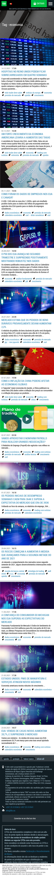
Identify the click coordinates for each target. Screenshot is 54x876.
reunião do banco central (14, 571)
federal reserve (30, 760)
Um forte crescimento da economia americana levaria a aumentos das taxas (25, 135)
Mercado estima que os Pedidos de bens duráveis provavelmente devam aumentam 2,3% (26, 323)
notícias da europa (33, 92)
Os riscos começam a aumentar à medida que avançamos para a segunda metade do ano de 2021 (26, 555)
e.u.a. (12, 573)
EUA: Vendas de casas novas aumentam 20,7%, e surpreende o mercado (24, 732)
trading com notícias (43, 452)
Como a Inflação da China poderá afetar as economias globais (25, 382)
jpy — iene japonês (12, 342)
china (33, 399)
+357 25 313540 (12, 810)
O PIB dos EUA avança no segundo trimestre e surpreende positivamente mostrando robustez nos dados (24, 257)
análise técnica (30, 454)
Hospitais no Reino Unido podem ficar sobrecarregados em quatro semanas (24, 73)
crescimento (39, 95)
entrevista (15, 155)
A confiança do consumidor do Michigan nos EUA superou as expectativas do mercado (25, 618)
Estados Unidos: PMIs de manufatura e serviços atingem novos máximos (24, 680)
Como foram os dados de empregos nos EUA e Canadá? (26, 195)
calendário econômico (13, 215)
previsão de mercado (13, 95)
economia (48, 92)
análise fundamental (24, 278)
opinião (28, 95)
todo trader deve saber (13, 92)
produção (17, 760)
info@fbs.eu (10, 813)
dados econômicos (12, 212)
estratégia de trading (36, 571)
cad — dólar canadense (35, 215)
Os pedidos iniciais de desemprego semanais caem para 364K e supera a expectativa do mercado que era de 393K (25, 499)
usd (49, 215)
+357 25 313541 (26, 810)
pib (27, 281)
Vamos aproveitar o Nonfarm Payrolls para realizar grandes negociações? (24, 439)
